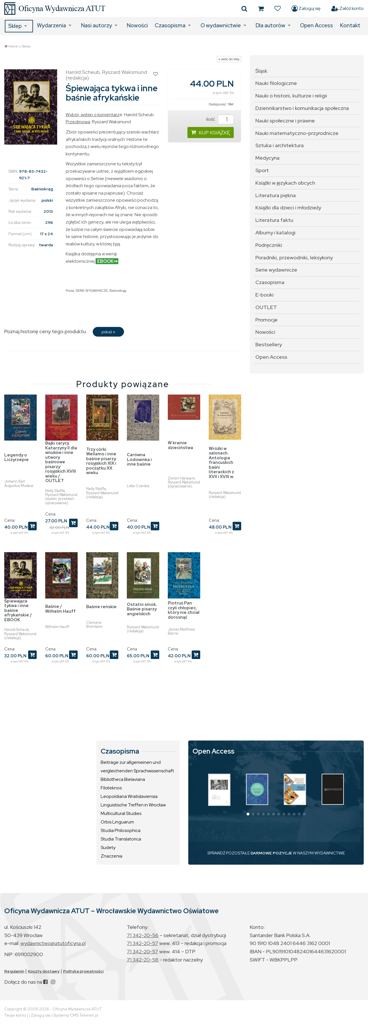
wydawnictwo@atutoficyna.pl (53, 943)
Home (13, 46)
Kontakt (350, 25)
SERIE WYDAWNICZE (92, 290)
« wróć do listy (228, 59)
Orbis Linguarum (117, 822)
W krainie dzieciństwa (180, 445)
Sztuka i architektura (279, 145)
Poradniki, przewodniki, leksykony (294, 257)
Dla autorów (270, 25)
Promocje (266, 319)
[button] (248, 814)
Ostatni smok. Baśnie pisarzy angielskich (142, 609)
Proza (70, 290)
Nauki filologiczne (276, 83)
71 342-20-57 (142, 943)
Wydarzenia (51, 25)
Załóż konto (347, 8)
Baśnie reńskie (101, 607)
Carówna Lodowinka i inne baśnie (139, 459)
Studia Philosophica (120, 830)
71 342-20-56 (142, 935)
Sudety (108, 847)
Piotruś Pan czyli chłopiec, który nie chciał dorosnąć (183, 610)
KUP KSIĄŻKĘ (210, 132)
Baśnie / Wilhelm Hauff (60, 609)
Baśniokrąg (117, 290)
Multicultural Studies (121, 813)
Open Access (316, 25)
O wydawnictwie (220, 25)
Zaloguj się (306, 8)
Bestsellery (268, 344)
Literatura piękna (275, 195)
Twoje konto (15, 1015)
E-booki (264, 294)
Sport (262, 170)
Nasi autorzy (96, 25)
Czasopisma (170, 25)
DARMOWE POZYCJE (271, 853)
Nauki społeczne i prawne (285, 120)
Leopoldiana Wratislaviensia (129, 796)
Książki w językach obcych (285, 183)
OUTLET (266, 307)
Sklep (15, 26)
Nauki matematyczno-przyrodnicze (296, 133)
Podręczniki (268, 245)
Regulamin (14, 971)
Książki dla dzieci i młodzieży (288, 207)
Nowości (137, 25)
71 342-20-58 (142, 959)
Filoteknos (111, 788)
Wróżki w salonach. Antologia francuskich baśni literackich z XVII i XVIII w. (221, 462)
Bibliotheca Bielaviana (123, 779)
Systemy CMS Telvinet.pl (75, 1015)
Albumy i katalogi (275, 232)
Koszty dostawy (43, 971)
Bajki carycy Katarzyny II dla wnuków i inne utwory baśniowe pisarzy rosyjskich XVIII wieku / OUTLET (61, 461)
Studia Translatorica (121, 839)
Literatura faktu (274, 220)
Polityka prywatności (83, 971)
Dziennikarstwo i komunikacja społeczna (302, 108)
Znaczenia (111, 856)
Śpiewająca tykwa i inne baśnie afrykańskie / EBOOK (18, 610)
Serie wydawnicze (276, 269)
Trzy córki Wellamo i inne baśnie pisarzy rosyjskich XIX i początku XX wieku (101, 461)
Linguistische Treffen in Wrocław (133, 805)
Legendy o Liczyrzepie (16, 457)
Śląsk (261, 71)
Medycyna (267, 158)
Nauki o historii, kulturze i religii (291, 95)
